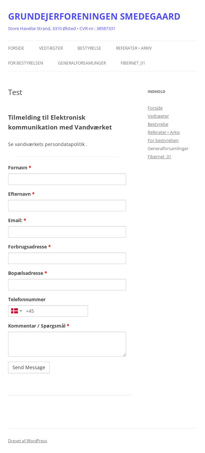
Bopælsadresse (27, 273)
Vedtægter (51, 48)
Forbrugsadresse (29, 246)
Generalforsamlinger (82, 63)
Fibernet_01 (133, 63)
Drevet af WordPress (27, 441)
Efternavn (21, 194)
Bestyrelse (89, 48)
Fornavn (19, 167)
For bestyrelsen (25, 63)
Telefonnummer (27, 299)
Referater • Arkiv (134, 48)
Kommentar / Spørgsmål (38, 326)
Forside (16, 48)
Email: (17, 220)
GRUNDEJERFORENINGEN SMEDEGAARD (94, 16)
